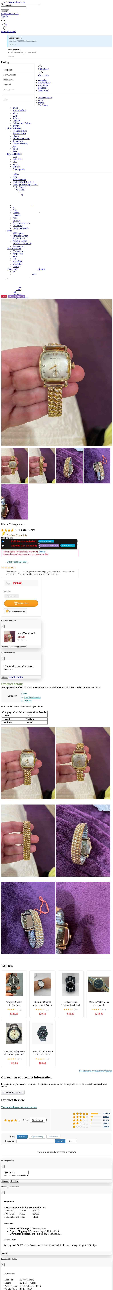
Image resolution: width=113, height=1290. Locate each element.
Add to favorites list (15, 610)
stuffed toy (17, 159)
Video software (45, 97)
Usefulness (53, 1137)
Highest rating (37, 1137)
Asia (15, 151)
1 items (106, 1123)
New (29, 541)
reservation (8, 79)
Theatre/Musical (20, 143)
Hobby (16, 174)
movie (41, 103)
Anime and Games (21, 138)
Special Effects (19, 110)
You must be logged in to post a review (19, 1107)
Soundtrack (18, 141)
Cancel (5, 647)
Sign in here (43, 69)
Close (4, 677)
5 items (106, 1117)
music (15, 108)
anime (41, 100)
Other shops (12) (17, 562)
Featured (7, 84)
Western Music (19, 133)
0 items (106, 1126)
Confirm (14, 1181)
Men (5, 99)
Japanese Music (20, 131)
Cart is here (43, 75)
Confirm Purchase (18, 647)
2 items (106, 1120)
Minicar (16, 166)
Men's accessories (32, 697)
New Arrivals (9, 74)
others (15, 113)
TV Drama (43, 105)
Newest (22, 1137)
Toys (15, 156)
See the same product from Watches (95, 1071)
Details (42, 551)
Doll (15, 161)
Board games (19, 169)
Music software (14, 128)
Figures (16, 177)
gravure (16, 126)
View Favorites (16, 677)
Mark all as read (8, 31)
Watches (28, 700)
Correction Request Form (13, 1092)
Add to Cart (21, 603)
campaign (7, 70)
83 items (37, 1120)
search (5, 11)
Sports (15, 118)
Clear (71, 1141)
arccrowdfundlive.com (14, 2)
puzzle (16, 164)
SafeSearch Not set (10, 13)
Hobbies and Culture (22, 123)
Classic (16, 136)
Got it (4, 1253)
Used (40, 545)
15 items (106, 1113)
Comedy (16, 120)
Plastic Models (19, 179)
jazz (14, 146)
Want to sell (8, 89)
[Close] (3, 626)
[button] (56, 28)
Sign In (4, 16)
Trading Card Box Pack (23, 182)
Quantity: (8, 1172)
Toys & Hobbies (14, 154)
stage (15, 115)
